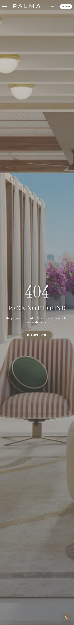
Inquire (66, 7)
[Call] (67, 617)
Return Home (37, 335)
